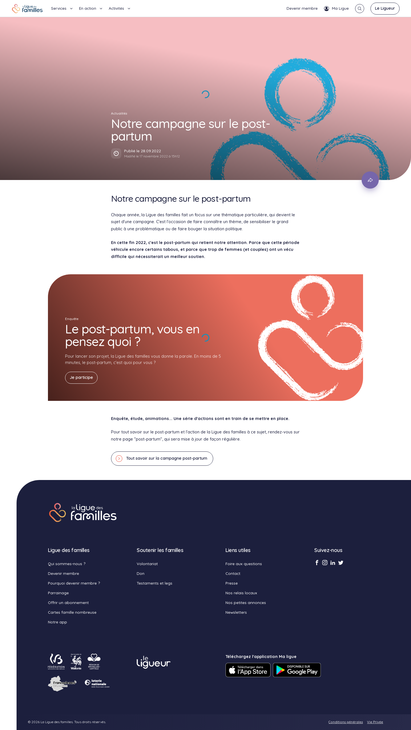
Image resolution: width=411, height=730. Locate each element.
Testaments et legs (154, 583)
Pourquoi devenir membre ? (74, 583)
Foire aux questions (243, 563)
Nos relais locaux (241, 592)
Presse (231, 583)
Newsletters (236, 612)
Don (140, 573)
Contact (232, 573)
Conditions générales (346, 722)
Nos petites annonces (245, 602)
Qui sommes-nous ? (66, 563)
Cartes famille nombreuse (72, 612)
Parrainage (58, 592)
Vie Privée (375, 722)
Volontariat (147, 563)
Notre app (57, 621)
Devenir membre (302, 8)
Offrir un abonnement (68, 602)
